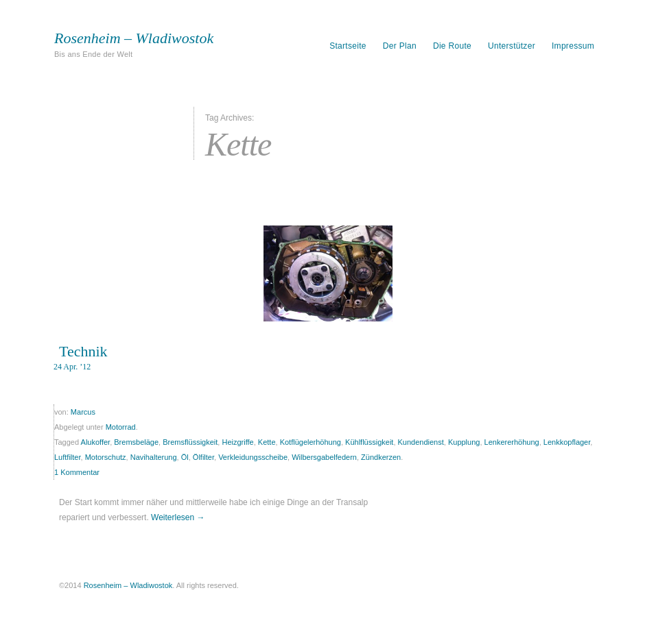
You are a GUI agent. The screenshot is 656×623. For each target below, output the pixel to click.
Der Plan (400, 46)
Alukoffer (95, 442)
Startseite (347, 46)
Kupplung (464, 442)
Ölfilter (203, 457)
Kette (267, 442)
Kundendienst (421, 442)
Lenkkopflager (567, 442)
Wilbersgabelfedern (324, 457)
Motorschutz (105, 457)
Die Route (452, 46)
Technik (83, 351)
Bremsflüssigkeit (190, 442)
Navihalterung (153, 457)
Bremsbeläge (136, 442)
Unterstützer (511, 46)
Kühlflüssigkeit (369, 442)
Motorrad (121, 427)
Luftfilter (67, 457)
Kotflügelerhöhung (310, 442)
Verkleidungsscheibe (253, 457)
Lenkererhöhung (511, 442)
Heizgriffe (237, 442)
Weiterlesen (177, 517)
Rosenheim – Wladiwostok (133, 38)
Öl (185, 457)
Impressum (573, 46)
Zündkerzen (381, 457)
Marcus (83, 412)
